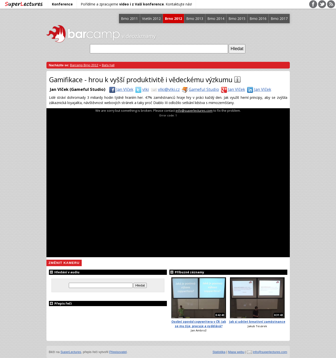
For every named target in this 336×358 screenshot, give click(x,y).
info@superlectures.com (194, 110)
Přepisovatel (118, 352)
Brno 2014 (215, 18)
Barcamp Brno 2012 (84, 65)
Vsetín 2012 (151, 18)
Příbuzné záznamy (186, 272)
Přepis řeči (60, 303)
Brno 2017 (279, 18)
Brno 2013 (194, 18)
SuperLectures (70, 352)
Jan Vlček (120, 89)
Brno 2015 (236, 18)
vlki (141, 89)
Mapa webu (236, 352)
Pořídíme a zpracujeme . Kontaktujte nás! (136, 4)
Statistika (219, 352)
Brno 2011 (129, 18)
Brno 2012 (173, 18)
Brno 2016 (258, 18)
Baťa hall (108, 65)
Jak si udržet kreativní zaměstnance (257, 321)
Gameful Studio (199, 89)
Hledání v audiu (64, 272)
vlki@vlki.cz (164, 89)
